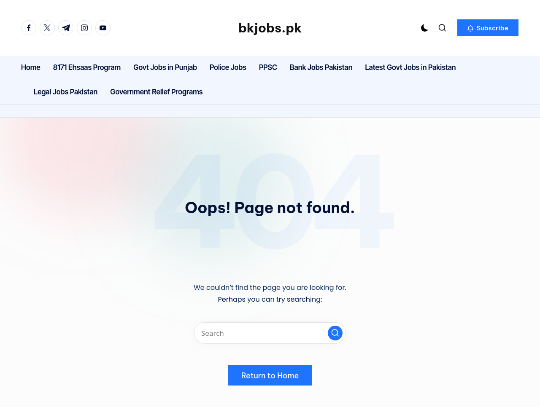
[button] (488, 28)
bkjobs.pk (270, 28)
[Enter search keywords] (270, 333)
